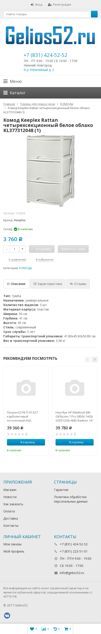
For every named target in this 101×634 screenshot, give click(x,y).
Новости (10, 497)
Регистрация (59, 4)
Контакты (10, 525)
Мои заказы (12, 544)
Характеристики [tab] (47, 284)
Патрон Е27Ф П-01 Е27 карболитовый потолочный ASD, (22, 416)
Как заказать (13, 504)
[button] (87, 359)
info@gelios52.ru (72, 573)
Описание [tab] (16, 284)
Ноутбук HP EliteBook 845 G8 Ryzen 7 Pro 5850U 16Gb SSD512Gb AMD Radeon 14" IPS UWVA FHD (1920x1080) (74, 416)
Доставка (10, 518)
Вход (36, 4)
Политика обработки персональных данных (71, 499)
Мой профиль (13, 551)
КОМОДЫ (25, 268)
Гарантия (61, 490)
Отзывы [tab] (78, 284)
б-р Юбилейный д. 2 (39, 70)
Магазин (9, 490)
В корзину (25, 442)
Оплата (9, 511)
